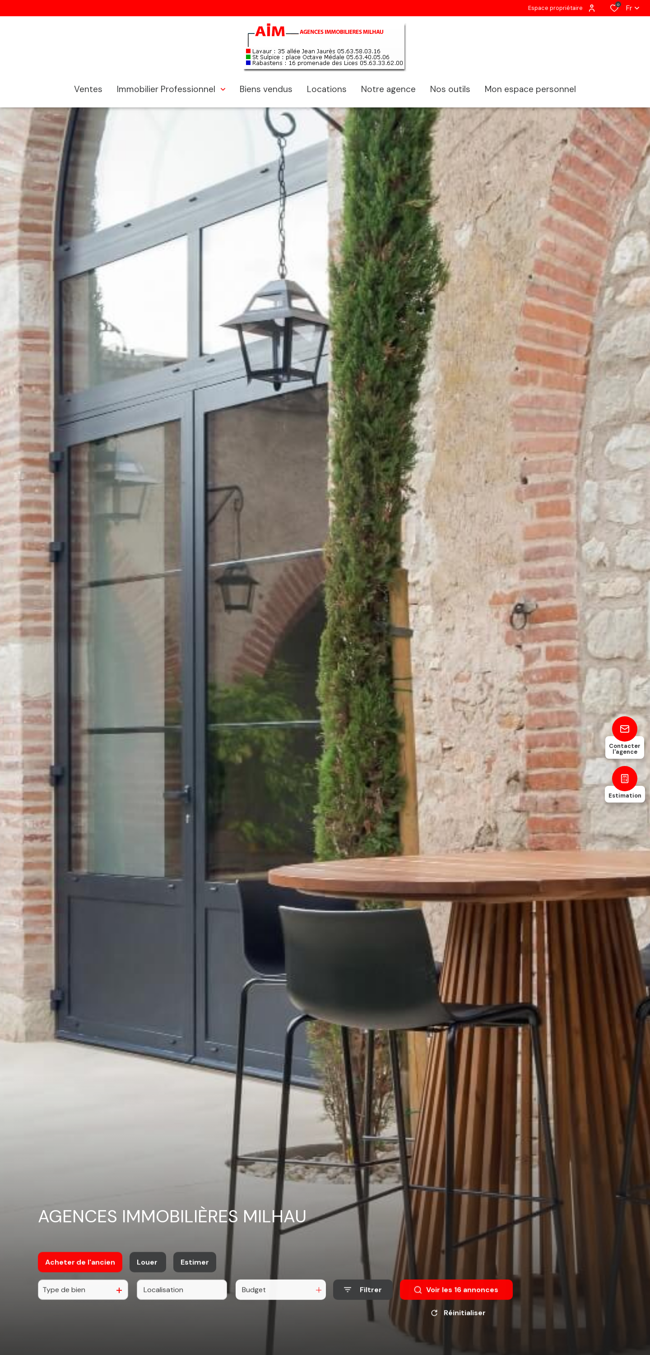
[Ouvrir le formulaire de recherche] (363, 1297)
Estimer (195, 1269)
